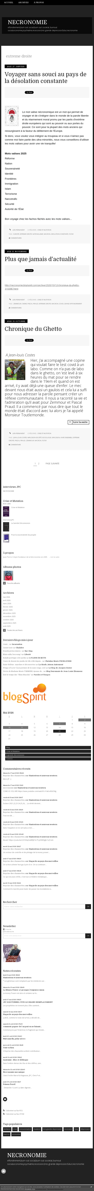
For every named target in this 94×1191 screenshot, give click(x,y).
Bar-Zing (29, 651)
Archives (23, 2)
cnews (24, 304)
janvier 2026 (7, 610)
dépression (85, 1129)
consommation (25, 1129)
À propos (39, 2)
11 (22, 727)
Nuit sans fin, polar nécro (14, 1039)
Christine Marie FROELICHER (58, 661)
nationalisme (38, 234)
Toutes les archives (14, 630)
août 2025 (7, 626)
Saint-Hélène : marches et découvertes (19, 665)
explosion (56, 437)
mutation (37, 1129)
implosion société (35, 437)
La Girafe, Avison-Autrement (50, 665)
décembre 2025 (9, 613)
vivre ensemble (66, 437)
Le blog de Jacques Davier (60, 668)
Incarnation (17, 644)
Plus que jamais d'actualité (40, 259)
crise (15, 1129)
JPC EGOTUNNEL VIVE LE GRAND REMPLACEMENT (28, 1002)
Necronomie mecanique (14, 1072)
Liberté (27, 654)
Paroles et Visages (42, 675)
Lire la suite (54, 557)
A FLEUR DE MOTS (37, 658)
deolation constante (59, 234)
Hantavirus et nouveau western (43, 776)
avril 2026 (6, 600)
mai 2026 (6, 597)
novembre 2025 (9, 616)
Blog (8, 747)
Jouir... (6, 644)
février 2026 (8, 607)
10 (9, 727)
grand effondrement (73, 304)
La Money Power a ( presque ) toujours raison (23, 990)
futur (76, 1129)
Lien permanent (17, 230)
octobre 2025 (8, 620)
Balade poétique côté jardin (14, 658)
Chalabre (20, 648)
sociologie (46, 437)
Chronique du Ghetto (33, 329)
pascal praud (33, 304)
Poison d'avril (9, 1084)
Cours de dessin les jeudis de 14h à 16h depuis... (22, 661)
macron (7, 1134)
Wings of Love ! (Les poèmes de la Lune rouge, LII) (24, 668)
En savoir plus (30, 1189)
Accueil (8, 2)
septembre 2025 (9, 623)
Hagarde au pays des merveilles (43, 861)
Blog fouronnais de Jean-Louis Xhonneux (64, 671)
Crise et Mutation (13, 751)
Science (9, 759)
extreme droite (26, 234)
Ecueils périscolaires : (12, 651)
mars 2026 (7, 603)
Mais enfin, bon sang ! (12, 654)
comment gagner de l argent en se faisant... (22, 1026)
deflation (7, 1129)
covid (61, 304)
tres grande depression (52, 1129)
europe (16, 234)
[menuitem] (10, 2)
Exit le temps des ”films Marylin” (17, 675)
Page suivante (52, 463)
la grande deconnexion (15, 755)
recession (68, 1129)
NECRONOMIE (27, 22)
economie (16, 1134)
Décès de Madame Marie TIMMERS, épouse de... (23, 671)
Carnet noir (8, 648)
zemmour (17, 304)
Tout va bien (8, 1048)
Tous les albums (13, 583)
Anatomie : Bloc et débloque (15, 1060)
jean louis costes (20, 437)
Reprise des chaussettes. (14, 776)
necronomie (8, 788)
